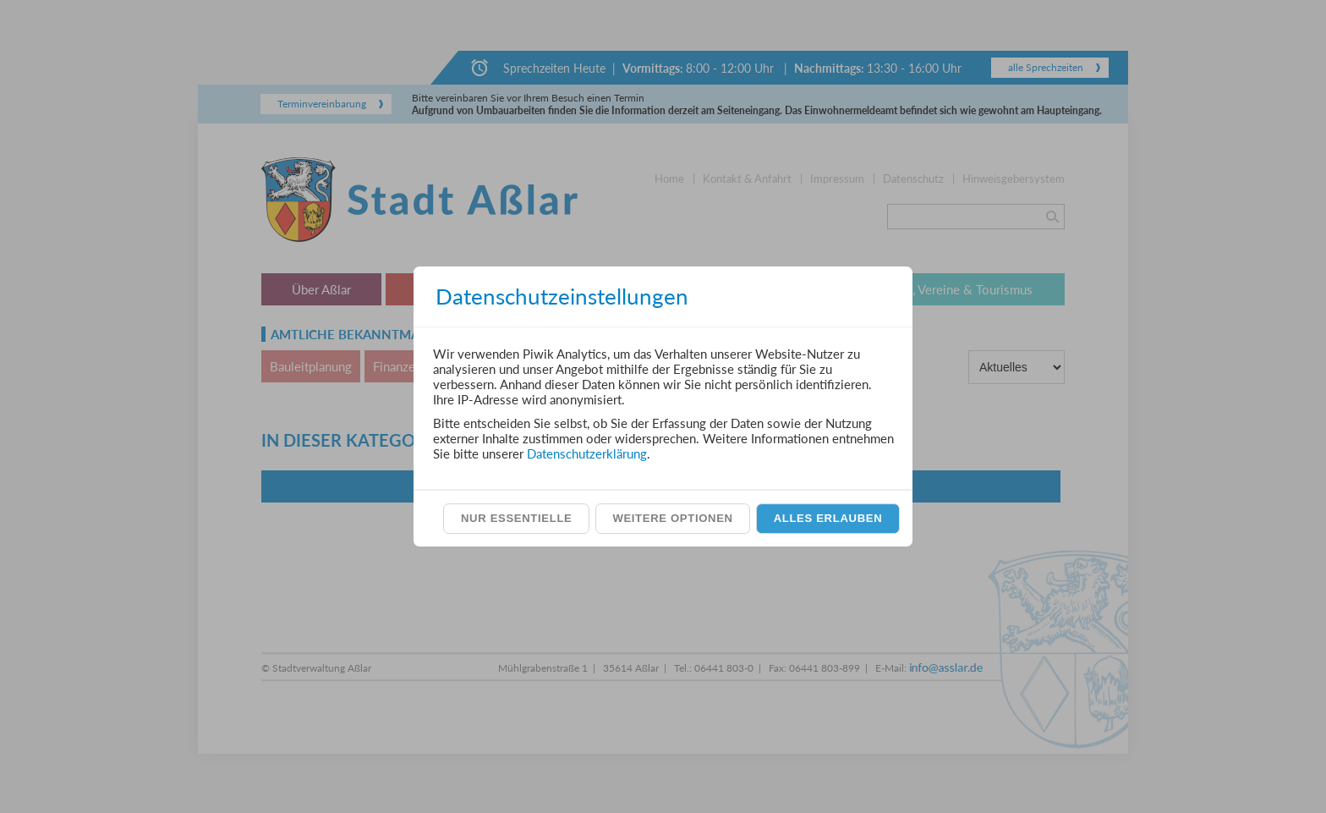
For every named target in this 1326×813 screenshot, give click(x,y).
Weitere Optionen (672, 518)
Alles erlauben (828, 518)
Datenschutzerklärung (587, 453)
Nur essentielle (516, 518)
